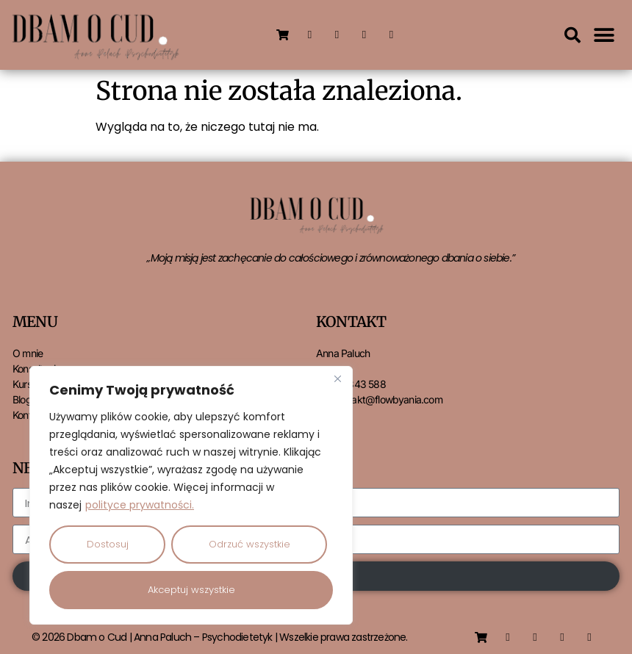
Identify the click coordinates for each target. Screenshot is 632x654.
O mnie (27, 353)
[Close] (337, 378)
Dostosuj (108, 544)
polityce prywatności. (139, 504)
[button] (572, 35)
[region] (191, 495)
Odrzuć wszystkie (249, 544)
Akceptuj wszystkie (191, 590)
